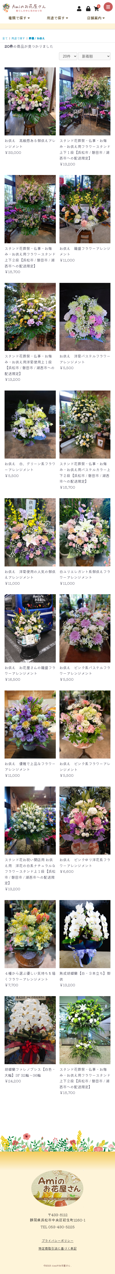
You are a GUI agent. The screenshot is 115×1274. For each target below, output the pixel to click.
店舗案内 (96, 17)
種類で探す (19, 17)
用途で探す (57, 17)
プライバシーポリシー (58, 1240)
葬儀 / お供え (37, 38)
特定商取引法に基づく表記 (57, 1248)
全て (5, 38)
